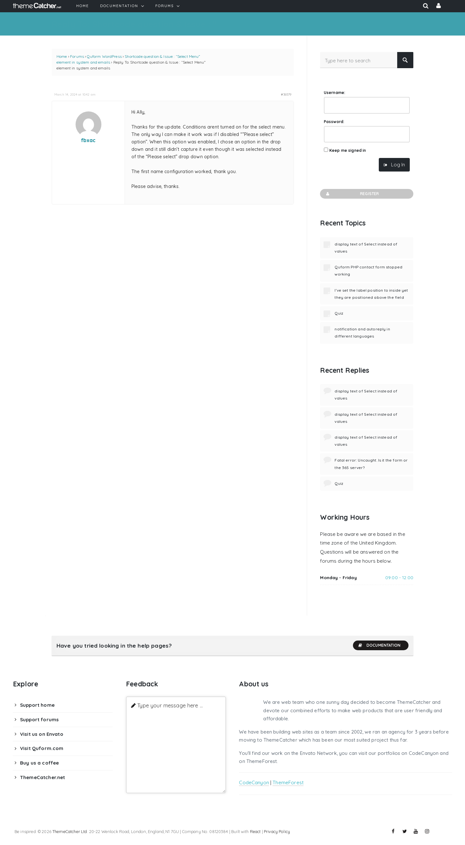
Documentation (379, 645)
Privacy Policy (277, 831)
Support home (37, 705)
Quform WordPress (104, 56)
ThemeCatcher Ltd (69, 831)
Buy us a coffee (39, 763)
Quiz (339, 313)
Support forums (39, 719)
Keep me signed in (347, 150)
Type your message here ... (170, 705)
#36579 (286, 94)
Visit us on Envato (41, 734)
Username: (334, 92)
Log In (398, 165)
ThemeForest (288, 782)
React (255, 831)
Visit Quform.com (41, 748)
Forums (77, 56)
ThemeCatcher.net (42, 777)
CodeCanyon (254, 782)
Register (352, 193)
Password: (334, 121)
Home (62, 56)
